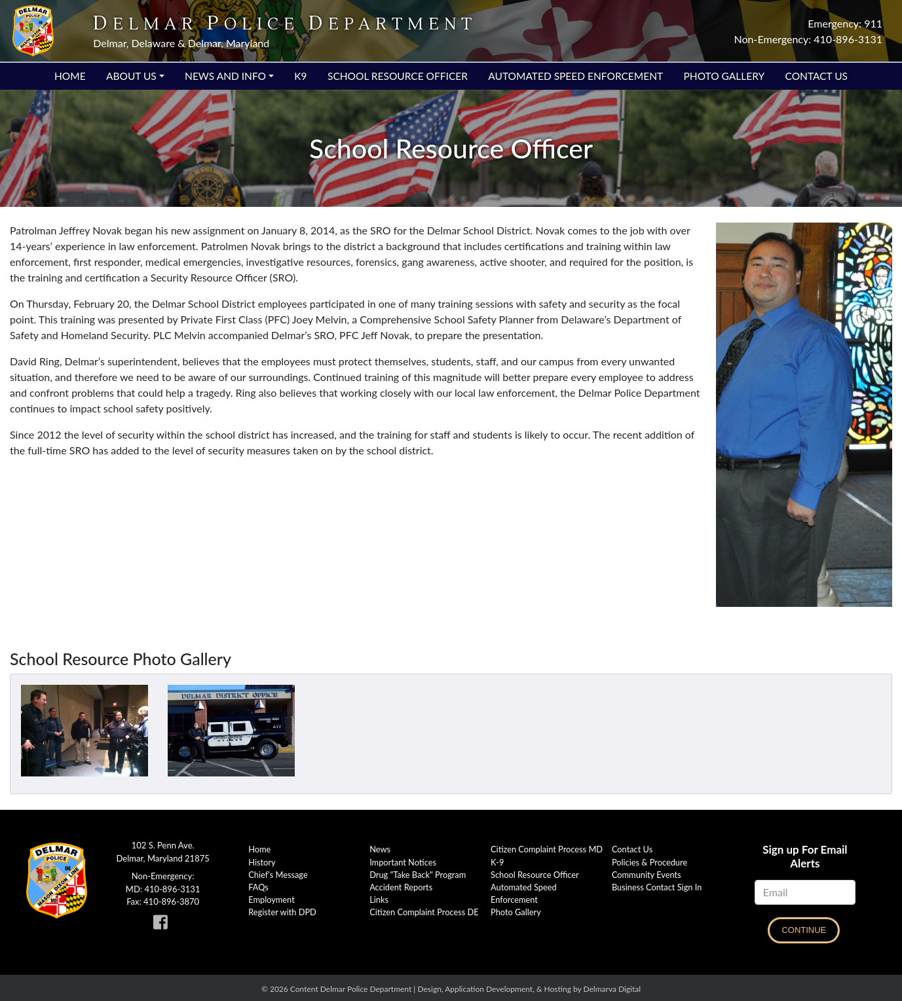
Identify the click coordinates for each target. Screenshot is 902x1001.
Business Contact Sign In (657, 887)
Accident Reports (400, 887)
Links (378, 899)
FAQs (258, 887)
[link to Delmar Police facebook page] (163, 925)
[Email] (805, 892)
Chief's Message (277, 874)
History (261, 862)
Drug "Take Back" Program (417, 874)
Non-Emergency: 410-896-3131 (808, 39)
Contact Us (816, 76)
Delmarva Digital (612, 989)
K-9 (497, 862)
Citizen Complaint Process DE (424, 912)
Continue (803, 930)
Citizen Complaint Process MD (547, 849)
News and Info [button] (225, 76)
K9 (300, 76)
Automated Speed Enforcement (575, 76)
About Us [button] (131, 76)
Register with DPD (282, 912)
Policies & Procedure (649, 862)
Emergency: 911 (845, 23)
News (379, 849)
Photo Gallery (724, 76)
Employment (271, 899)
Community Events (646, 874)
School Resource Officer (398, 76)
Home (70, 76)
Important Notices (402, 862)
